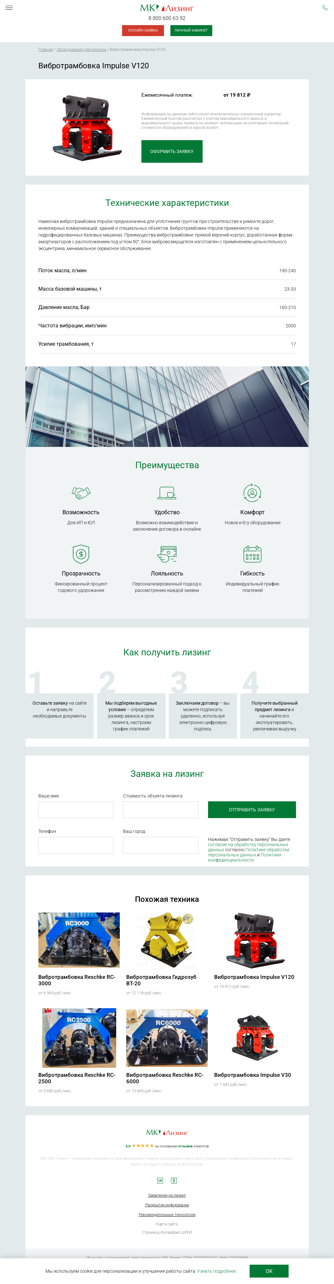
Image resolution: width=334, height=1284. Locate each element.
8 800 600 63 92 (167, 18)
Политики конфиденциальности (244, 857)
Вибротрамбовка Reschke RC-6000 (165, 1078)
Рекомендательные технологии (167, 1214)
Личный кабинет (191, 30)
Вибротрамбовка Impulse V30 (252, 1075)
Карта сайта (167, 1224)
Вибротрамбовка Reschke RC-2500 (77, 1078)
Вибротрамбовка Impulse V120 (254, 977)
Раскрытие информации (167, 1205)
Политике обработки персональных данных (248, 852)
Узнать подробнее (216, 1271)
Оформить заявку (172, 151)
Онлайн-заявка (143, 30)
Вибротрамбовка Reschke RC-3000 (77, 980)
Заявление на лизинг (167, 1195)
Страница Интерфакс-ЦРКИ (167, 1232)
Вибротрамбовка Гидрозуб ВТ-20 (161, 980)
